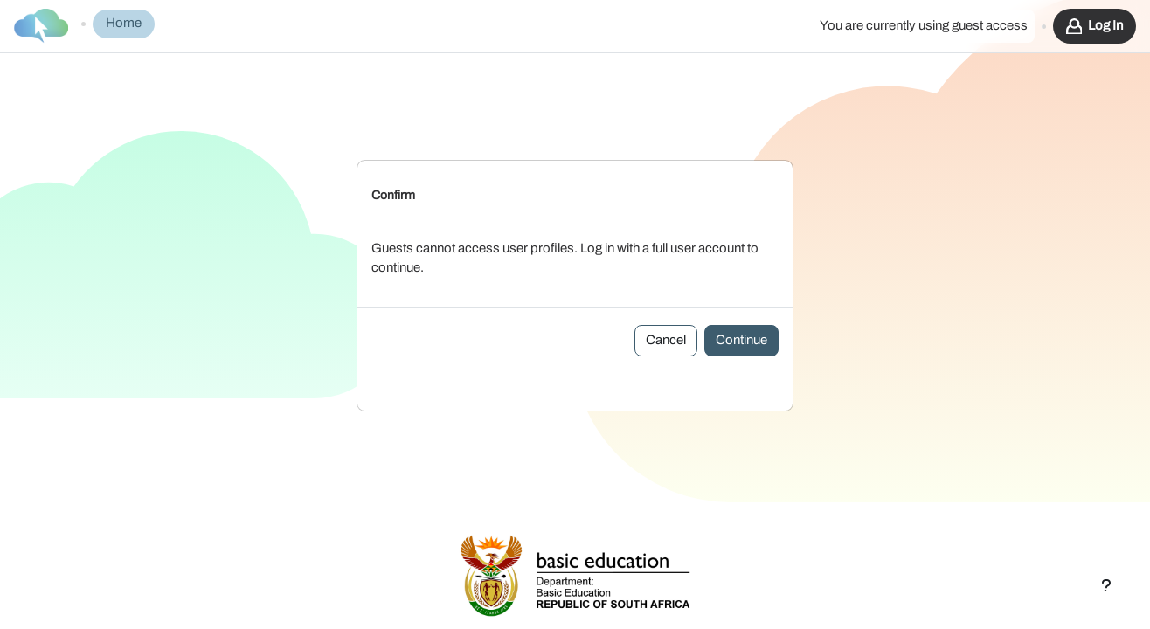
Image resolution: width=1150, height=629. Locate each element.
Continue (741, 314)
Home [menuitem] (124, 23)
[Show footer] (1106, 585)
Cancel (666, 314)
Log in (1105, 25)
